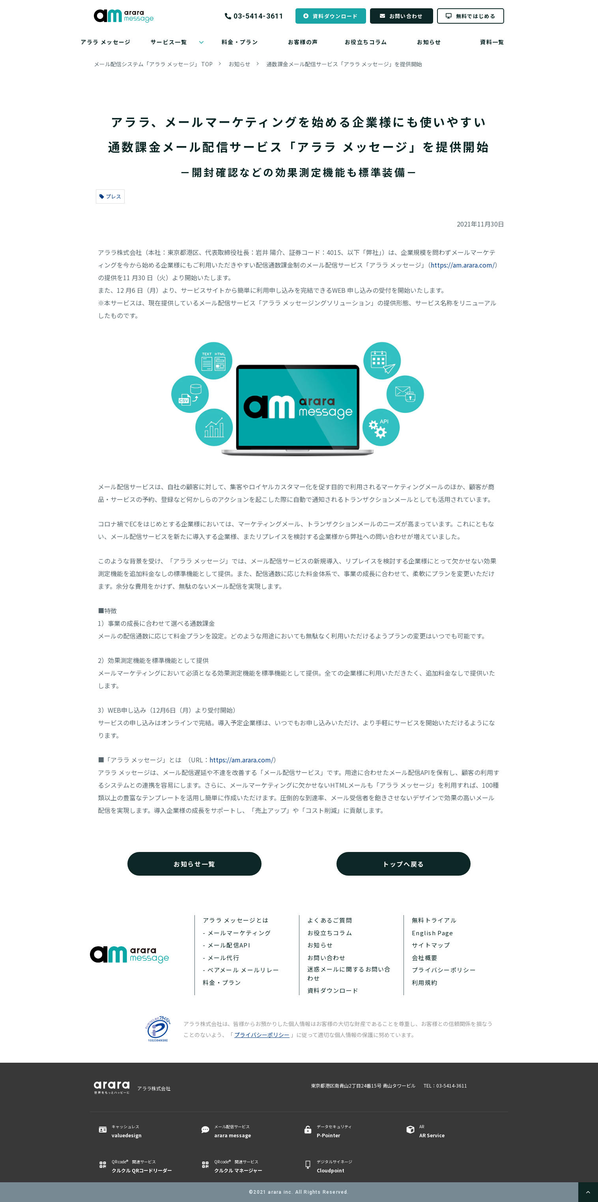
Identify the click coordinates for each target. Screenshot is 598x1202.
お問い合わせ (406, 16)
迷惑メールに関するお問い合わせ (349, 973)
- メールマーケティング (237, 933)
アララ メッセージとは (236, 920)
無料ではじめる (475, 16)
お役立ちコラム (366, 42)
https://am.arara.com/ (463, 265)
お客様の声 (303, 42)
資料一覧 (492, 42)
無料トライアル (434, 920)
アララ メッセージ (105, 42)
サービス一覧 (169, 42)
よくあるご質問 (329, 920)
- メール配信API (226, 945)
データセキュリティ (351, 1131)
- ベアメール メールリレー (241, 970)
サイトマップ (431, 945)
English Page (432, 933)
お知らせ (429, 42)
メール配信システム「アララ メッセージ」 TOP (153, 64)
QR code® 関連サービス (146, 1166)
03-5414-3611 (259, 16)
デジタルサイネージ (351, 1166)
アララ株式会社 (153, 1088)
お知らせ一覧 (194, 864)
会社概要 (424, 957)
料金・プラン (240, 42)
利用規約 (424, 982)
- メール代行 (221, 957)
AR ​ (453, 1131)
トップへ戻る (403, 864)
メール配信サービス (248, 1131)
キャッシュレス (146, 1131)
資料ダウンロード (335, 16)
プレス (110, 196)
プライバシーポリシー (444, 970)
